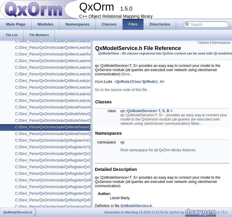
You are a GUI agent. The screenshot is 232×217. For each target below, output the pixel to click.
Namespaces (221, 42)
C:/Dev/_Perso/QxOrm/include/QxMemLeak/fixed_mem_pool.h (65, 54)
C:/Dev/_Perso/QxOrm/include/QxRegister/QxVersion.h (59, 193)
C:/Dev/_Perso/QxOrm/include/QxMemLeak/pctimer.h (58, 81)
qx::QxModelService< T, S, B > (146, 112)
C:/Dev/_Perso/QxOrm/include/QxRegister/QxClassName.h (62, 160)
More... (127, 74)
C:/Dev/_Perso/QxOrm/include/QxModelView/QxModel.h (60, 114)
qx (123, 143)
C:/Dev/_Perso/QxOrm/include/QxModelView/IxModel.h (59, 107)
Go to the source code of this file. (121, 91)
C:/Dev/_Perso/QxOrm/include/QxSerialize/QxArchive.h (59, 207)
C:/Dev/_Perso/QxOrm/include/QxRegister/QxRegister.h (60, 173)
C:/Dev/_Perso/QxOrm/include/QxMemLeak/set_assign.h (61, 87)
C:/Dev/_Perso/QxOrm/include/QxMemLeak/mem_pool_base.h (65, 67)
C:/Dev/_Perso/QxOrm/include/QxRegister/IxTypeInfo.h (59, 147)
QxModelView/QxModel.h (139, 82)
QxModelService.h (136, 207)
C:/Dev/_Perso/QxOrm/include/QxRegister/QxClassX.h (59, 167)
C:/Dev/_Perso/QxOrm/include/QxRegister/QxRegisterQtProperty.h (68, 187)
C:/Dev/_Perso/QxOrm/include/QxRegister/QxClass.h (58, 154)
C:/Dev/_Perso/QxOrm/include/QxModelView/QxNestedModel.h (66, 134)
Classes (203, 42)
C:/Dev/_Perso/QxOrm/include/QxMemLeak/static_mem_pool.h (66, 101)
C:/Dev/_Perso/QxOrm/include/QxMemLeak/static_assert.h (62, 94)
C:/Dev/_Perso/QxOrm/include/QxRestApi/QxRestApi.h (59, 200)
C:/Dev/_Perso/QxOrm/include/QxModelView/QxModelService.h (66, 127)
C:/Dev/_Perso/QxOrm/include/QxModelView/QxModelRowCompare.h (71, 120)
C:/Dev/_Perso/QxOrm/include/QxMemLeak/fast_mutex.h (61, 48)
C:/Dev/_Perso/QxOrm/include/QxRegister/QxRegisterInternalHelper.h (71, 180)
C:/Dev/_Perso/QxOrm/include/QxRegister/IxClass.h (57, 140)
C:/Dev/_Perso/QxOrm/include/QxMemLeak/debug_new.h (61, 41)
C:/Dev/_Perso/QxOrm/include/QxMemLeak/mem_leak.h (60, 61)
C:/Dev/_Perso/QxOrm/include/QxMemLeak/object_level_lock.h (66, 74)
